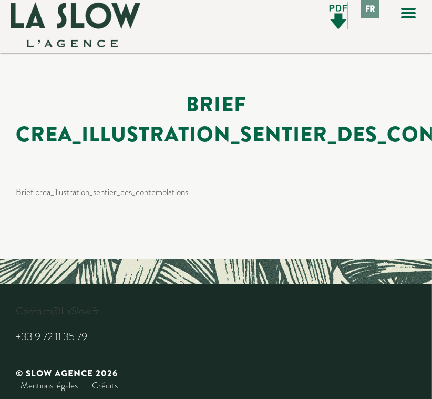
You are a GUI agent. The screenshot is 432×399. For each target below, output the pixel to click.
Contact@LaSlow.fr (57, 311)
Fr (370, 9)
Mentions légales (49, 385)
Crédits (105, 385)
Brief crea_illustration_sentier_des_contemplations (102, 192)
